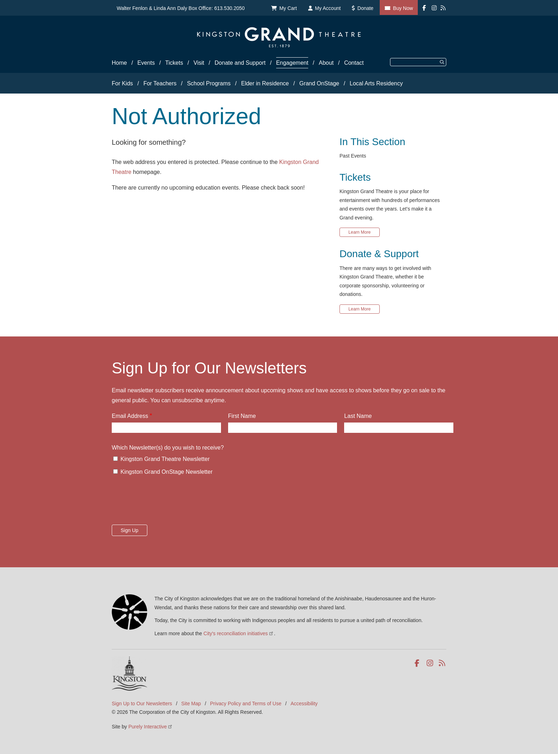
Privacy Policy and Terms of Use (245, 703)
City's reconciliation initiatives (239, 633)
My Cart (288, 8)
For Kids (122, 83)
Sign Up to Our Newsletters (142, 703)
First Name (242, 416)
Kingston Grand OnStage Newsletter (166, 472)
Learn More (359, 232)
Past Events (352, 156)
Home (119, 63)
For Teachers (160, 83)
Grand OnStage (319, 83)
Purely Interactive (150, 726)
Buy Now (403, 8)
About (326, 63)
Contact (354, 63)
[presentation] (166, 502)
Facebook (418, 663)
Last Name (358, 416)
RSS (442, 663)
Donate (365, 8)
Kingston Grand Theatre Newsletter (165, 459)
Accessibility (303, 703)
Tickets (174, 63)
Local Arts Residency (376, 83)
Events (146, 63)
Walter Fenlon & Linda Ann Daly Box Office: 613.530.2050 (181, 8)
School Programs (209, 83)
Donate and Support (240, 63)
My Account (328, 8)
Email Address (130, 416)
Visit (199, 63)
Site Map (191, 703)
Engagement (292, 63)
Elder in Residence (265, 83)
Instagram (430, 663)
